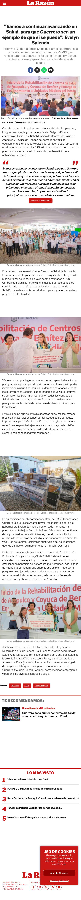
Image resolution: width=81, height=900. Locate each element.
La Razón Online (16, 122)
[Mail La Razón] (51, 70)
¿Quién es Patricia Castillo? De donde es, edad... (35, 807)
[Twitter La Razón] (37, 70)
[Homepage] (40, 3)
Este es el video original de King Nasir (27, 779)
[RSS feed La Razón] (52, 887)
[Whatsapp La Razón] (44, 70)
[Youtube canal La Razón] (59, 887)
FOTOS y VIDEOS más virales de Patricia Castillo (34, 788)
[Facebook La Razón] (30, 70)
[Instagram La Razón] (46, 887)
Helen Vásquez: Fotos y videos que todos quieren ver (37, 817)
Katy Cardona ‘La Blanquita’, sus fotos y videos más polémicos (43, 798)
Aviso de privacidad (59, 880)
